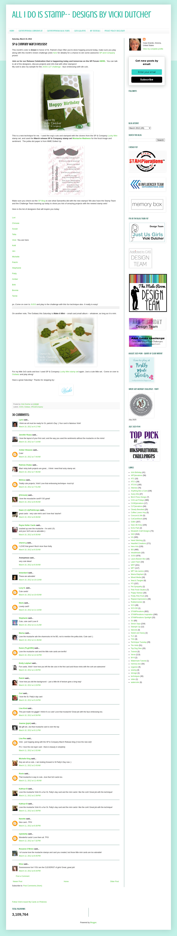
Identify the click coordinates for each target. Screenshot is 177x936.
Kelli (14, 245)
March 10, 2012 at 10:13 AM (30, 580)
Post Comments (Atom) (32, 886)
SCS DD (134, 608)
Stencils (134, 630)
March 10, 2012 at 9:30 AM (29, 535)
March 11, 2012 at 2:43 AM (29, 765)
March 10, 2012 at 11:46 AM (30, 640)
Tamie (14, 296)
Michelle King (25, 759)
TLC (132, 636)
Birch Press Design (138, 497)
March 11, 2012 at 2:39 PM (30, 796)
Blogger (93, 922)
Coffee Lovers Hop (138, 512)
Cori (21, 693)
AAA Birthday (136, 472)
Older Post (114, 881)
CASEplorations (137, 503)
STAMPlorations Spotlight (141, 617)
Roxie (21, 774)
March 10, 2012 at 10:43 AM (30, 595)
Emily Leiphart (25, 663)
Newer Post (17, 881)
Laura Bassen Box (138, 559)
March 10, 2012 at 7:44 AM (29, 457)
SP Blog (41, 201)
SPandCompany (37, 407)
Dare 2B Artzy (136, 525)
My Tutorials (95, 31)
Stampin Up (135, 627)
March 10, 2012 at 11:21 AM (30, 625)
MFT (133, 568)
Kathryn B (23, 789)
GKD (133, 534)
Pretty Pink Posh (137, 596)
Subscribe (146, 79)
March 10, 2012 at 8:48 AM (29, 517)
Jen (13, 251)
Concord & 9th (137, 515)
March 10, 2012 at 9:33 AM (29, 550)
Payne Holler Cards (27, 525)
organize (134, 667)
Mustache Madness (81, 138)
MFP (133, 565)
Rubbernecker (136, 602)
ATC (132, 479)
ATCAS (134, 485)
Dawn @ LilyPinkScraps (29, 510)
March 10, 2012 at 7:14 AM (29, 442)
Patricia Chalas (25, 465)
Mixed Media (136, 577)
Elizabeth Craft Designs (140, 531)
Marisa (22, 633)
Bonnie (15, 290)
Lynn (21, 420)
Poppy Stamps (137, 593)
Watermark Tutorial (138, 661)
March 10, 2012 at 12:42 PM (30, 655)
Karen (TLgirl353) (26, 648)
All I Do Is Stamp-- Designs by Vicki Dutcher (81, 14)
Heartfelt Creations (138, 543)
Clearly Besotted (137, 509)
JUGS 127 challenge (51, 67)
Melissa (22, 480)
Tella (14, 234)
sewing (133, 670)
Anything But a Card (139, 491)
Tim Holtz (134, 645)
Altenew (134, 488)
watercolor (135, 682)
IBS (132, 550)
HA (132, 537)
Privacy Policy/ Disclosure (115, 31)
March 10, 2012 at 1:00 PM (30, 670)
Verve (133, 655)
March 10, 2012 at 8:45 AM (29, 502)
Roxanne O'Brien (26, 849)
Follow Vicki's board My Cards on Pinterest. (29, 902)
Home (12, 31)
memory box (136, 664)
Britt (14, 285)
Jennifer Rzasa (25, 435)
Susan (15, 229)
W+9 (133, 658)
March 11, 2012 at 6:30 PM (30, 826)
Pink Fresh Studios (138, 590)
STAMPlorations (137, 611)
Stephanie (16, 268)
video (133, 679)
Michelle (15, 257)
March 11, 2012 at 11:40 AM (30, 781)
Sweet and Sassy (138, 633)
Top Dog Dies (136, 648)
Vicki (14, 240)
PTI (132, 584)
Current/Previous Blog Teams (58, 31)
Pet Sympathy (136, 587)
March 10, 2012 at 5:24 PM (30, 700)
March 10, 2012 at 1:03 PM (30, 685)
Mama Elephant (137, 574)
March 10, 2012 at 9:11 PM (30, 730)
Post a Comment (22, 876)
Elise (21, 864)
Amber (15, 279)
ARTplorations (136, 475)
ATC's (133, 482)
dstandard (23, 573)
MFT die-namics (137, 571)
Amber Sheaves (26, 450)
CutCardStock (136, 519)
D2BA (133, 522)
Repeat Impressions (139, 599)
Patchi (15, 262)
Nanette (22, 819)
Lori (13, 217)
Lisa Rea (22, 738)
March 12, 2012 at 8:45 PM (30, 856)
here (55, 53)
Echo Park (135, 528)
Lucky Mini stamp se (69, 371)
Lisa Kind (23, 708)
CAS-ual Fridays (137, 500)
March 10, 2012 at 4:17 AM (29, 427)
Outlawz (16, 374)
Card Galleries (80, 31)
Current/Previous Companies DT (31, 31)
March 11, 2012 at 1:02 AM (29, 750)
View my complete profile (153, 49)
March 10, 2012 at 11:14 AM (30, 610)
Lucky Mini (112, 135)
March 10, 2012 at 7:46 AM (29, 472)
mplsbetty (23, 834)
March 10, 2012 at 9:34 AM (29, 565)
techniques (135, 676)
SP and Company (107, 53)
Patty (14, 273)
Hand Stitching (137, 540)
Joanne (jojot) (25, 723)
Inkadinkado (136, 553)
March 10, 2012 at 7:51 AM (29, 487)
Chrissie (15, 223)
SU (132, 621)
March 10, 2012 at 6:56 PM (30, 715)
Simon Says (136, 624)
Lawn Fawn (135, 562)
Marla (21, 603)
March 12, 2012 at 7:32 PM (30, 841)
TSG (133, 639)
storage (134, 673)
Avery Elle (135, 494)
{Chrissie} (23, 495)
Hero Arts (134, 546)
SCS (133, 605)
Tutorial (134, 652)
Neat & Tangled (137, 580)
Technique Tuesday (138, 642)
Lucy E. (22, 588)
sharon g (23, 543)
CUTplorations (137, 506)
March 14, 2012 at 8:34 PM (30, 871)
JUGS (33, 304)
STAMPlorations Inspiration (142, 614)
